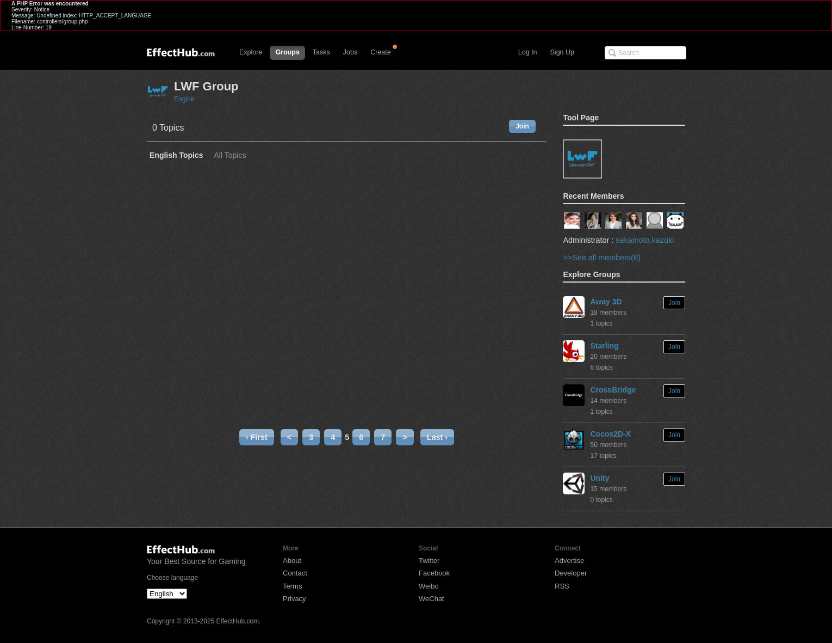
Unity (599, 478)
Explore (250, 52)
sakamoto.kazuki (645, 240)
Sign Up (562, 52)
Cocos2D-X (610, 434)
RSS (562, 586)
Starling (604, 345)
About (292, 560)
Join (522, 126)
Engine (184, 99)
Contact (295, 573)
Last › (437, 437)
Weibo (429, 586)
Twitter (429, 560)
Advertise (569, 560)
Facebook (434, 573)
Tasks (321, 52)
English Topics (176, 155)
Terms (292, 586)
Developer (571, 573)
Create (380, 52)
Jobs (350, 52)
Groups (287, 52)
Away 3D (606, 301)
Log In (527, 52)
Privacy (294, 599)
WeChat (431, 599)
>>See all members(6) (601, 257)
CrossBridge (613, 389)
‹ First (257, 437)
